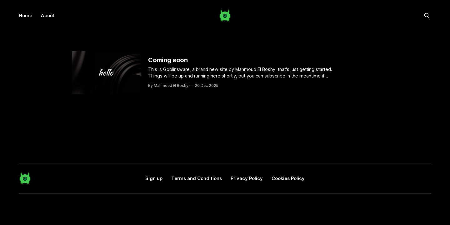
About (48, 15)
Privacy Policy (247, 178)
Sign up (153, 178)
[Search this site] (427, 16)
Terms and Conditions (196, 178)
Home (25, 15)
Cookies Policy (288, 178)
